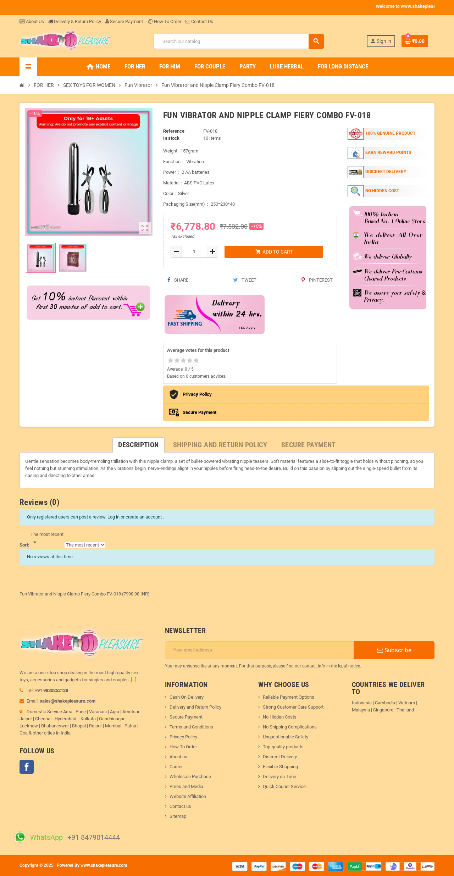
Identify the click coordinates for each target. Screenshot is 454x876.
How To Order (164, 21)
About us (178, 756)
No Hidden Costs (280, 717)
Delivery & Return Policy (74, 21)
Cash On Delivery (187, 697)
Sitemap (178, 816)
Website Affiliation (188, 796)
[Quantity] (194, 251)
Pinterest (317, 280)
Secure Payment (124, 21)
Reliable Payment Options (288, 697)
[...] (133, 679)
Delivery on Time (279, 776)
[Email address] (259, 650)
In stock (171, 138)
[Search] (238, 41)
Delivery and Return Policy (195, 707)
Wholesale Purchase (190, 776)
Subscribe (394, 650)
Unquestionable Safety (285, 736)
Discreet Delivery (280, 756)
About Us (32, 21)
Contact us (180, 806)
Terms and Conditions (191, 727)
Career (176, 766)
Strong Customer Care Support (293, 707)
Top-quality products (283, 746)
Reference (173, 131)
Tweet (244, 280)
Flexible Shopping (280, 766)
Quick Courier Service (284, 786)
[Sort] (47, 539)
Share (177, 280)
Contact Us (199, 21)
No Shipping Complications (290, 727)
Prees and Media (186, 786)
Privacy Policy (183, 736)
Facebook (27, 767)
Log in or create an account (135, 517)
